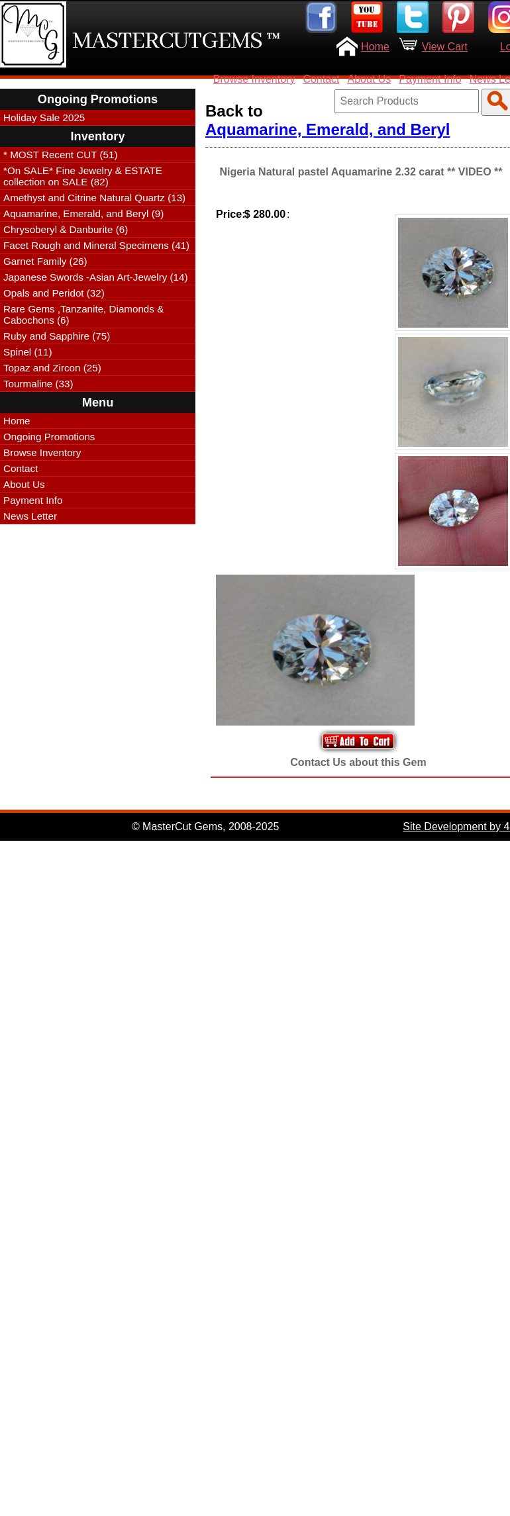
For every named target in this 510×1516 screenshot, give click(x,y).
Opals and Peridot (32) (54, 293)
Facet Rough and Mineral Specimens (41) (96, 245)
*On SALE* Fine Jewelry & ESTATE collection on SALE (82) (82, 176)
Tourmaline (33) (38, 383)
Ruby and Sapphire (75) (56, 336)
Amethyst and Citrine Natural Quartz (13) (94, 197)
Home (375, 46)
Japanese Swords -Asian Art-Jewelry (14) (95, 277)
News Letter (30, 516)
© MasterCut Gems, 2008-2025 (206, 826)
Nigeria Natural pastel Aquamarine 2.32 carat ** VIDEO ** (360, 171)
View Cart (445, 46)
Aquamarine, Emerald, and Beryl (327, 129)
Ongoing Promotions (49, 436)
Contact (321, 79)
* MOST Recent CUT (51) (60, 154)
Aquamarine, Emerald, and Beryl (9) (83, 213)
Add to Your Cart (358, 741)
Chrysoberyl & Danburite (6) (65, 229)
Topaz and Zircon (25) (52, 367)
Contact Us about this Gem (358, 762)
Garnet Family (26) (45, 261)
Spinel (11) (27, 351)
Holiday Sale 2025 (44, 117)
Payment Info (430, 79)
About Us (369, 79)
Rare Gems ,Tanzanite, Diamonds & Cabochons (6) (83, 314)
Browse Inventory (254, 79)
